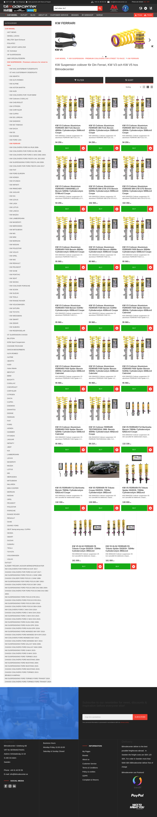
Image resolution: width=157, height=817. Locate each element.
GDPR (85, 776)
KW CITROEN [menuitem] (15, 106)
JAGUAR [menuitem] (10, 439)
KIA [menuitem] (8, 451)
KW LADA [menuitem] (13, 203)
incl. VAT (146, 2)
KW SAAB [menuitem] (13, 271)
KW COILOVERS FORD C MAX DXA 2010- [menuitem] (21, 610)
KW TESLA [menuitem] (14, 297)
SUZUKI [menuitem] (10, 540)
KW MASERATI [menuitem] (15, 222)
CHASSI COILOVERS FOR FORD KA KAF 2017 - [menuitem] (23, 572)
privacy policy (125, 722)
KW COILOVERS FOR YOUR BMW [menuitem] (23, 95)
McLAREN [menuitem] (11, 484)
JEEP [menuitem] (9, 447)
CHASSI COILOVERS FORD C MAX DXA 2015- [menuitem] (23, 619)
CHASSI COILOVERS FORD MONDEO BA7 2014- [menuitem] (24, 641)
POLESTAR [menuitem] (11, 507)
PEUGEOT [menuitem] (11, 503)
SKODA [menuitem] (10, 533)
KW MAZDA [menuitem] (14, 215)
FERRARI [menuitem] (11, 417)
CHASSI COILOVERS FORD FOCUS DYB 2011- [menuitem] (23, 600)
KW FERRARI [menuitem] (15, 143)
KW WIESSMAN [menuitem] (16, 316)
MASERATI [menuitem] (11, 462)
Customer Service (89, 764)
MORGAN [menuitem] (11, 492)
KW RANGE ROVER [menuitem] (17, 301)
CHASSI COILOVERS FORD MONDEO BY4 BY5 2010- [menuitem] (25, 635)
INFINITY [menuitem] (10, 443)
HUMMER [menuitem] (11, 432)
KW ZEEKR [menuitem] (14, 323)
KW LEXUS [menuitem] (14, 200)
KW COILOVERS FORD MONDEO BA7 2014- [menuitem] (22, 638)
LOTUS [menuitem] (10, 469)
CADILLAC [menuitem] (11, 383)
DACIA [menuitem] (9, 398)
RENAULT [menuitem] (11, 518)
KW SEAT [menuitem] (13, 278)
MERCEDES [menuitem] (12, 477)
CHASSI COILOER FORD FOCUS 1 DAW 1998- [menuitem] (23, 578)
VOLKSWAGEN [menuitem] (13, 555)
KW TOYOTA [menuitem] (14, 312)
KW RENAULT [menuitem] (15, 263)
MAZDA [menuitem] (10, 466)
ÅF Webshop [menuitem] (87, 15)
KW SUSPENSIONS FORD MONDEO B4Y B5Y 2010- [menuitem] (25, 631)
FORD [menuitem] (9, 424)
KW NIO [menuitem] (13, 260)
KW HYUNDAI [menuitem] (15, 181)
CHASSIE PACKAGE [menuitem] (15, 346)
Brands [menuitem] (75, 15)
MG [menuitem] (8, 473)
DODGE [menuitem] (10, 413)
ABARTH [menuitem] (10, 361)
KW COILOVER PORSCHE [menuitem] (20, 286)
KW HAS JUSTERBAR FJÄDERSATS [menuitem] (24, 69)
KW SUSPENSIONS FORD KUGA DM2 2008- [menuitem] (22, 622)
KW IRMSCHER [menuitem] (16, 188)
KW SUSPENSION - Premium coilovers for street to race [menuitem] (27, 63)
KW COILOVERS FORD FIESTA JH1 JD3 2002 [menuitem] (27, 159)
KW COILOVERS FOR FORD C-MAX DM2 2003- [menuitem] (28, 155)
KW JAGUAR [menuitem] (15, 192)
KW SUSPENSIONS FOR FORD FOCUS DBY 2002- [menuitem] (24, 581)
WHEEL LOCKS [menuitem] (13, 36)
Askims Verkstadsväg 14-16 (15, 754)
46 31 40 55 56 (17, 770)
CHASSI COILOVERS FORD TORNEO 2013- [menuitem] (22, 672)
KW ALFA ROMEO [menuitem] (16, 80)
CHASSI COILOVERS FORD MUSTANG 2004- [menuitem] (22, 660)
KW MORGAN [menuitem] (15, 241)
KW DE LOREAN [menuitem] (16, 117)
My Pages (86, 751)
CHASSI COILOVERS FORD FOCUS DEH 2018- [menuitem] (23, 606)
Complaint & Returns (90, 780)
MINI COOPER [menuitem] (12, 488)
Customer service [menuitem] (59, 15)
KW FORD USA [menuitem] (15, 140)
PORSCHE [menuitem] (11, 511)
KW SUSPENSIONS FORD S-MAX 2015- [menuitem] (20, 650)
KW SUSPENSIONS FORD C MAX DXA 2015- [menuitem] (22, 616)
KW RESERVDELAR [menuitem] (17, 331)
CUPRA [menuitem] (10, 402)
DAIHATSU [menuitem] (11, 410)
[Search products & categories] (76, 8)
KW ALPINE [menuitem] (14, 84)
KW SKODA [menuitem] (14, 282)
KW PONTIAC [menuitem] (15, 274)
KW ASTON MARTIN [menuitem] (17, 87)
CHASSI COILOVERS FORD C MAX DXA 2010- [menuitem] (23, 613)
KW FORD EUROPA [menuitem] (17, 173)
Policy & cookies (88, 772)
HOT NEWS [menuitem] (11, 32)
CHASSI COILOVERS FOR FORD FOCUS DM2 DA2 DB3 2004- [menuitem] (26, 592)
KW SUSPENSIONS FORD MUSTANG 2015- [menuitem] (22, 666)
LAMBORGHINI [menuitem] (13, 454)
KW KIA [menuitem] (12, 196)
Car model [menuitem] (12, 15)
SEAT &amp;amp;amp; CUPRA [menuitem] (18, 529)
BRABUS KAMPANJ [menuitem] (12, 675)
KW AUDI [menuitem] (13, 91)
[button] (145, 8)
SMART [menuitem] (10, 537)
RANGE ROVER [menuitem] (13, 514)
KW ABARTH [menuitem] (14, 76)
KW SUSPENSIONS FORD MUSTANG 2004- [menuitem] (22, 663)
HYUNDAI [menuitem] (11, 436)
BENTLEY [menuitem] (11, 372)
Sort (130, 80)
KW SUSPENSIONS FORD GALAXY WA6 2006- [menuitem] (23, 644)
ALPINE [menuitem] (10, 357)
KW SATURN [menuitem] (15, 308)
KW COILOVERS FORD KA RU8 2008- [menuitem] (24, 147)
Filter (80, 80)
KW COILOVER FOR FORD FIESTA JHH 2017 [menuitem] (27, 166)
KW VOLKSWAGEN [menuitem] (17, 304)
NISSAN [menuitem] (10, 496)
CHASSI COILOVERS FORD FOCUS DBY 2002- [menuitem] (23, 584)
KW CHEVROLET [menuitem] (16, 102)
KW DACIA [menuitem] (14, 129)
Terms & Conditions (90, 768)
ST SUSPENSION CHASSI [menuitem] (17, 335)
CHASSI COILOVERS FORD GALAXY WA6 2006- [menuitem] (23, 647)
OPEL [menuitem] (9, 499)
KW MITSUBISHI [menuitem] (16, 230)
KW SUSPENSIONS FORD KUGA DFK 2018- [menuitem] (22, 625)
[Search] (100, 8)
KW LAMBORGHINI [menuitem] (17, 218)
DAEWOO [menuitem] (11, 406)
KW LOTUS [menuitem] (14, 207)
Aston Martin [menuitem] (12, 368)
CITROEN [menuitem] (11, 394)
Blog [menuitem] (33, 15)
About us (85, 759)
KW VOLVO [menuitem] (14, 252)
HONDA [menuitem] (10, 428)
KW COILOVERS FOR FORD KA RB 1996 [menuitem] (25, 151)
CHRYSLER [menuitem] (11, 391)
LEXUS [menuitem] (10, 458)
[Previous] (59, 40)
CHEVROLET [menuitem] (12, 387)
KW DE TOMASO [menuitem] (16, 125)
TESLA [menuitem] (10, 548)
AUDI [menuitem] (9, 365)
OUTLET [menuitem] (24, 15)
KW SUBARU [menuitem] (15, 327)
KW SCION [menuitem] (14, 290)
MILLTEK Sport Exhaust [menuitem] (16, 40)
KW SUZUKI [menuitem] (14, 293)
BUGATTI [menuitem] (10, 380)
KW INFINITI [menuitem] (14, 185)
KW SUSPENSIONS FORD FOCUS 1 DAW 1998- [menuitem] (23, 575)
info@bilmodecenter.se (19, 774)
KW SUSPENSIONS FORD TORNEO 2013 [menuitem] (21, 656)
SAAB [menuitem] (9, 522)
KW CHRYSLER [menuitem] (16, 110)
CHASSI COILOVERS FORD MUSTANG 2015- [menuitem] (22, 669)
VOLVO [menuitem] (10, 559)
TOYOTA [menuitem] (10, 552)
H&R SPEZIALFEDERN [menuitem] (16, 58)
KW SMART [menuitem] (14, 319)
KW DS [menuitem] (12, 132)
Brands (85, 755)
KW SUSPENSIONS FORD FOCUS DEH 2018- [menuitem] (22, 603)
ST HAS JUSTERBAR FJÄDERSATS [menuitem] (23, 72)
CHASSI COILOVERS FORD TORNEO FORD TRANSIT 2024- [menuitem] (28, 682)
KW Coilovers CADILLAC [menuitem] (19, 99)
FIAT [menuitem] (9, 421)
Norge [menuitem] (99, 15)
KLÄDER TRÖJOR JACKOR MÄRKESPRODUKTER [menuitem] (24, 566)
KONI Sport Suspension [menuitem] (16, 342)
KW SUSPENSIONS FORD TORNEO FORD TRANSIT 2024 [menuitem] (27, 678)
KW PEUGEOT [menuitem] (15, 267)
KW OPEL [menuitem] (13, 256)
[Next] (149, 40)
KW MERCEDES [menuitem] (16, 226)
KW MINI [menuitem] (13, 237)
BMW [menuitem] (9, 376)
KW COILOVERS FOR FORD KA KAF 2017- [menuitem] (21, 569)
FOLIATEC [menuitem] (11, 43)
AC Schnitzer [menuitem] (12, 51)
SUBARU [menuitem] (10, 544)
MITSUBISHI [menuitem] (12, 481)
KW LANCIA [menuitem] (14, 211)
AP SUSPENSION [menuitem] (14, 55)
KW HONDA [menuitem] (14, 177)
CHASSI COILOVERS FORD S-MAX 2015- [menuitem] (21, 653)
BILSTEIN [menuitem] (11, 338)
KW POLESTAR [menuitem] (15, 248)
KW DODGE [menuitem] (14, 136)
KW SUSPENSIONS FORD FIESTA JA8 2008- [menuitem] (27, 162)
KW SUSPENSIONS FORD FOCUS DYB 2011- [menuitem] (22, 597)
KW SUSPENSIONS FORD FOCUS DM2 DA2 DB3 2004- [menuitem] (26, 588)
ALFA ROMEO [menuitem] (12, 353)
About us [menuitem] (43, 15)
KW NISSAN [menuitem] (14, 245)
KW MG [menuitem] (12, 233)
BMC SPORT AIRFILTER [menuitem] (16, 47)
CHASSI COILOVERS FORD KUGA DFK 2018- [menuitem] (22, 628)
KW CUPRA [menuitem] (14, 114)
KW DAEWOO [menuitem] (15, 121)
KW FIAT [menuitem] (13, 170)
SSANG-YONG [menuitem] (13, 525)
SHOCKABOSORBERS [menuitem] (16, 350)
